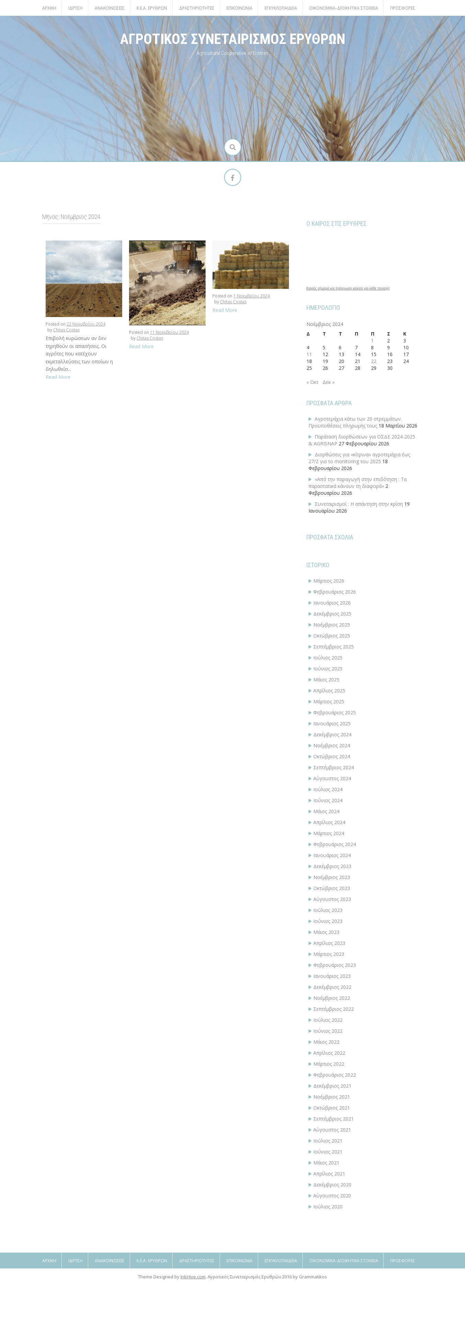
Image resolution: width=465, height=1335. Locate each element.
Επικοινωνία (239, 8)
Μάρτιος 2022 (328, 1064)
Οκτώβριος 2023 (331, 888)
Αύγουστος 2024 (332, 778)
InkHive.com (193, 1331)
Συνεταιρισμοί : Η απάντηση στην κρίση (359, 504)
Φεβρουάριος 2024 (334, 844)
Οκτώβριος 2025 (331, 635)
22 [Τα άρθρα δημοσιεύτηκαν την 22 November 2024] (373, 361)
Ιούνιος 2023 (327, 921)
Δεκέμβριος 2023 (332, 866)
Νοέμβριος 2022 (331, 998)
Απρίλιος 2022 (329, 1053)
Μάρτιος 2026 (328, 580)
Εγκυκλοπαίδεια (281, 8)
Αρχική (49, 8)
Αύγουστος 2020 (332, 1195)
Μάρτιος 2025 (328, 701)
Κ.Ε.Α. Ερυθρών (152, 8)
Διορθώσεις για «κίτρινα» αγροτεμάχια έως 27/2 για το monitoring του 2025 (359, 458)
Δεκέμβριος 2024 (332, 734)
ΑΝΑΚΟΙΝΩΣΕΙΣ (110, 8)
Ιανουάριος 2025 (332, 723)
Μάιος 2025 (326, 679)
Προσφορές (402, 8)
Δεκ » (329, 382)
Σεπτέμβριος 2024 (333, 767)
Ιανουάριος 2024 (332, 855)
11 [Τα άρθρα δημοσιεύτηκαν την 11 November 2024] (309, 354)
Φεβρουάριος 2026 (334, 591)
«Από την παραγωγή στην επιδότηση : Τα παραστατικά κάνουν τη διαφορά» (358, 482)
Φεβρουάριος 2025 (334, 712)
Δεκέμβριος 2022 (332, 987)
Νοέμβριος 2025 (331, 624)
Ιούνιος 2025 (327, 668)
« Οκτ (312, 382)
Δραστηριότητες (196, 8)
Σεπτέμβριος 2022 (333, 1009)
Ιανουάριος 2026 (332, 602)
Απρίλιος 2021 (329, 1173)
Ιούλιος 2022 (327, 1020)
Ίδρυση (75, 8)
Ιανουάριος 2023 (332, 976)
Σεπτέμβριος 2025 (333, 646)
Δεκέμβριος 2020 (332, 1184)
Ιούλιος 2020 (327, 1206)
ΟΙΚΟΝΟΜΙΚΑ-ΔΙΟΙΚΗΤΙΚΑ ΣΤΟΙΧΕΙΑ (343, 8)
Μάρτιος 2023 (328, 954)
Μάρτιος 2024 (328, 833)
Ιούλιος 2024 (327, 789)
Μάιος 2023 (326, 932)
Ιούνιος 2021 (327, 1151)
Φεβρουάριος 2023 (334, 965)
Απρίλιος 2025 (329, 690)
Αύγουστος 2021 (332, 1129)
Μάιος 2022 (326, 1042)
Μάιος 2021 (326, 1162)
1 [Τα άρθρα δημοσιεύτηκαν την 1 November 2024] (372, 340)
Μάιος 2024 (326, 811)
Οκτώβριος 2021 (331, 1107)
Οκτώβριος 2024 (331, 756)
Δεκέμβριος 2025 (332, 613)
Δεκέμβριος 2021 (332, 1085)
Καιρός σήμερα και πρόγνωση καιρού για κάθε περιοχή (348, 288)
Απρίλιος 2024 (329, 822)
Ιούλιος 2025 (327, 657)
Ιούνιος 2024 (327, 800)
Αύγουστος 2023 (332, 899)
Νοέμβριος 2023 (331, 877)
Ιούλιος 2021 (327, 1140)
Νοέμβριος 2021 (331, 1096)
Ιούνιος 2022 (327, 1031)
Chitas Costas (66, 330)
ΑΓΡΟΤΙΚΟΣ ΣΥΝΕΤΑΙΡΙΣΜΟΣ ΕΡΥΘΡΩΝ (232, 39)
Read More (58, 377)
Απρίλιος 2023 (329, 943)
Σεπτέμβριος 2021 (333, 1118)
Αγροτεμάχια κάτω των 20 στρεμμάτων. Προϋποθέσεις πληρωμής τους (355, 422)
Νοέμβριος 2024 (331, 745)
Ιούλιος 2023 (327, 910)
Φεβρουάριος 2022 (334, 1074)
